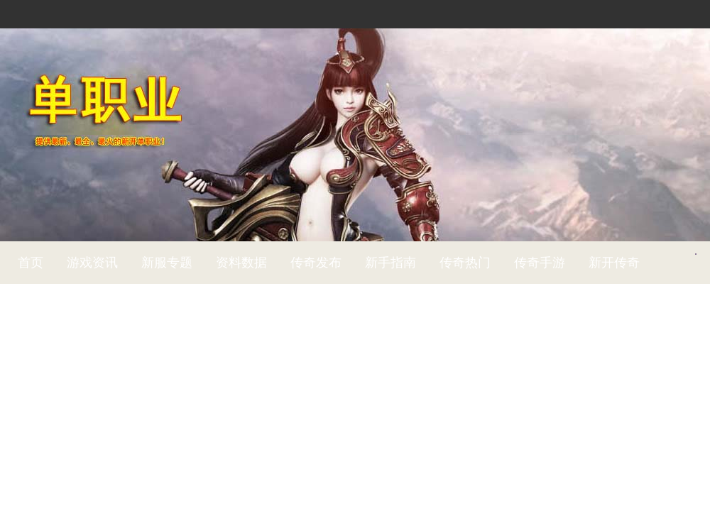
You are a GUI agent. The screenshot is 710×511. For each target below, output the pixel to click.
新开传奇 (614, 263)
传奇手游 (539, 263)
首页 (30, 263)
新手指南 (390, 263)
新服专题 (166, 263)
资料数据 (241, 263)
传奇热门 (465, 263)
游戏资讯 (92, 263)
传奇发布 (316, 263)
